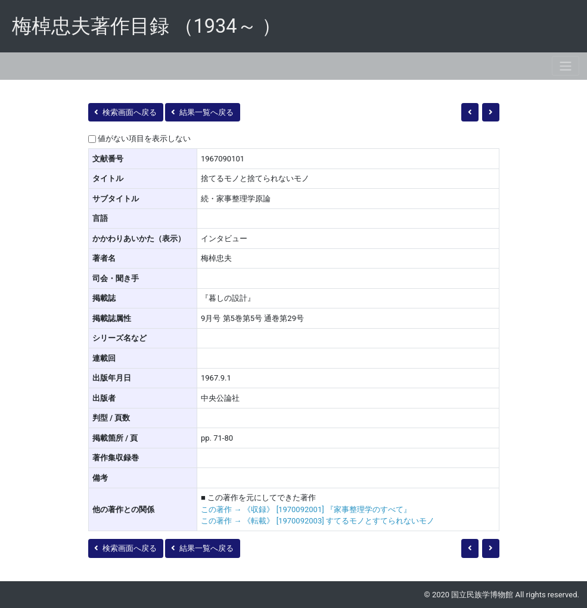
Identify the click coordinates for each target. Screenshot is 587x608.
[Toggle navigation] (565, 66)
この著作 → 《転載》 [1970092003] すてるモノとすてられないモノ (317, 520)
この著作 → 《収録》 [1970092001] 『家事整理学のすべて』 (306, 509)
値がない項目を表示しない (144, 138)
